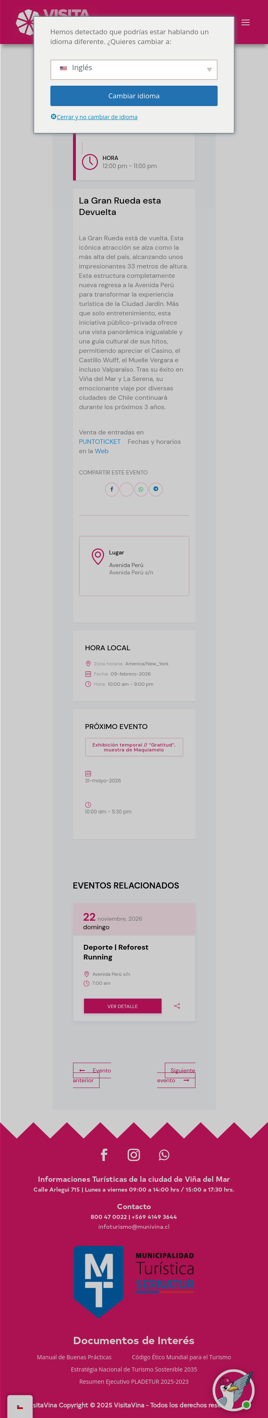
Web (102, 451)
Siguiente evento (176, 1075)
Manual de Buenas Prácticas (74, 1357)
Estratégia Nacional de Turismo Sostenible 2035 (134, 1370)
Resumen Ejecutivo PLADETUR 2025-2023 (133, 1382)
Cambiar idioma (134, 95)
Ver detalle (122, 1006)
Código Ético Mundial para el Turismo (181, 1357)
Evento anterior (92, 1075)
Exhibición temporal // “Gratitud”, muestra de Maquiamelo (134, 747)
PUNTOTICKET (100, 441)
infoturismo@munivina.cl (133, 1226)
